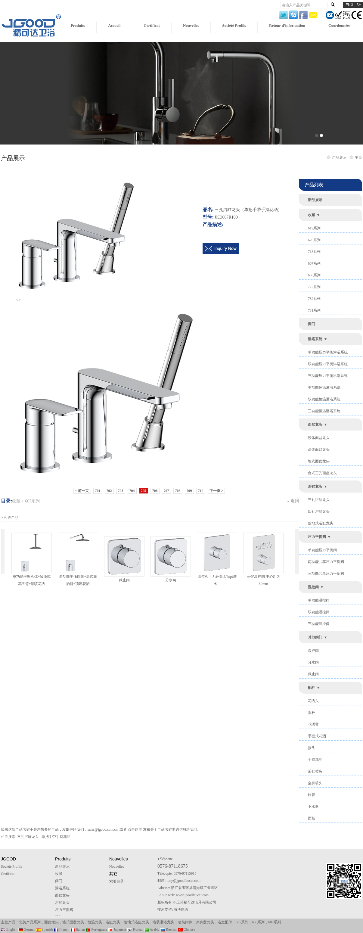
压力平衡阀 (317, 537)
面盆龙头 (315, 424)
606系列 (314, 275)
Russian (168, 929)
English (9, 929)
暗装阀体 (185, 922)
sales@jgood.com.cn (103, 829)
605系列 (242, 922)
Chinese (186, 929)
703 (120, 491)
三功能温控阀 (319, 624)
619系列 (314, 228)
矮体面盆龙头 (319, 438)
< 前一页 (82, 491)
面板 (311, 818)
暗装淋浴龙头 (163, 922)
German (27, 929)
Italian (77, 929)
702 (109, 491)
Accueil (114, 25)
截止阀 (124, 580)
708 (178, 491)
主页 (358, 157)
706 (155, 491)
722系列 (314, 287)
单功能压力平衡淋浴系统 (328, 352)
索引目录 (116, 881)
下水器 (313, 806)
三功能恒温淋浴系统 (324, 411)
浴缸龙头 (315, 486)
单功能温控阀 (319, 600)
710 (200, 491)
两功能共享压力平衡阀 (326, 562)
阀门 (311, 324)
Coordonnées (339, 25)
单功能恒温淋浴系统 (324, 387)
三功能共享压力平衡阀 (326, 573)
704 (132, 491)
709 (189, 491)
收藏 (311, 215)
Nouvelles (191, 25)
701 (98, 491)
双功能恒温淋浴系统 (324, 399)
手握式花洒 (317, 736)
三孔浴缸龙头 (319, 500)
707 (166, 491)
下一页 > (216, 491)
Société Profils (234, 25)
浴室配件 (225, 922)
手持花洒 (315, 759)
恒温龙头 (95, 922)
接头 (311, 748)
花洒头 (313, 701)
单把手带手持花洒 (56, 837)
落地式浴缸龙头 (320, 523)
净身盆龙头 (205, 922)
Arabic (152, 929)
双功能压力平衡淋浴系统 (328, 364)
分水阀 (170, 580)
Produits (78, 25)
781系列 (314, 310)
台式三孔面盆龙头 (322, 473)
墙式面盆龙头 (319, 461)
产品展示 (340, 157)
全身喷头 (315, 783)
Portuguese (96, 929)
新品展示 (315, 200)
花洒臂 (313, 724)
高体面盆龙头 (319, 449)
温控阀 (313, 587)
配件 (311, 688)
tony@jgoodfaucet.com (183, 881)
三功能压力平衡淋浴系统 (328, 376)
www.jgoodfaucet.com (192, 895)
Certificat (152, 25)
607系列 (314, 263)
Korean (135, 929)
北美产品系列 (30, 922)
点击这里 (135, 829)
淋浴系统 (315, 339)
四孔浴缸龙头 (319, 511)
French (61, 929)
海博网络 (181, 909)
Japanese (117, 929)
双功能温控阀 (319, 612)
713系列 (314, 252)
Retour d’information (287, 25)
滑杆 (311, 713)
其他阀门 (315, 637)
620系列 (314, 240)
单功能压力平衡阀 (322, 550)
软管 (311, 795)
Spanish (44, 929)
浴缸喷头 (315, 771)
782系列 (314, 299)
